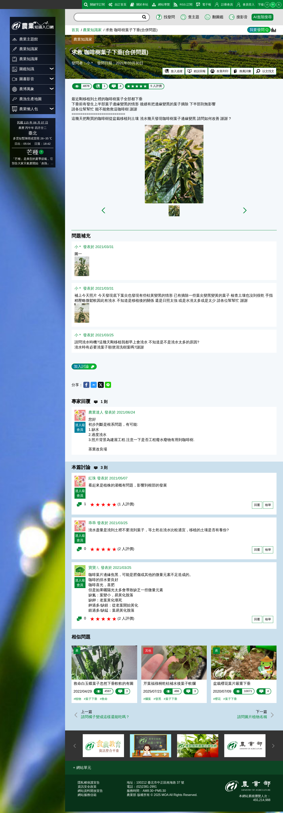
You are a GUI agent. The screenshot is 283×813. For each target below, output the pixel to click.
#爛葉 (147, 700)
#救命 (103, 700)
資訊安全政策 (87, 787)
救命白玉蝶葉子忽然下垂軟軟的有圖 (103, 685)
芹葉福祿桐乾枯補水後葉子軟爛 (169, 685)
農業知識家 (92, 30)
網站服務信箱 (87, 796)
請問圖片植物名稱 (251, 718)
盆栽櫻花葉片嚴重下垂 (232, 685)
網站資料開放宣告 (90, 792)
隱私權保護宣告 (89, 783)
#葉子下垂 (90, 700)
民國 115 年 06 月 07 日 (32, 122)
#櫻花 (217, 700)
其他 (148, 652)
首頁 (75, 30)
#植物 (77, 700)
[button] (82, 769)
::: (1, 4)
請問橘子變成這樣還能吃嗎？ (107, 718)
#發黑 (157, 700)
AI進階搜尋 (262, 17)
